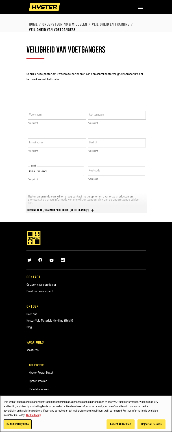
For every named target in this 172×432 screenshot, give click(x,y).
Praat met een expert (39, 291)
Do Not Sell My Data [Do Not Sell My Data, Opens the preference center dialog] (17, 425)
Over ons (31, 314)
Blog (29, 327)
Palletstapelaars (39, 389)
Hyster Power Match (41, 372)
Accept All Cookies (120, 425)
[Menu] (140, 7)
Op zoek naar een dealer (41, 284)
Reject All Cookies (151, 425)
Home (33, 24)
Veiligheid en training (111, 24)
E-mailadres (36, 142)
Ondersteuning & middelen (64, 24)
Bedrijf (93, 142)
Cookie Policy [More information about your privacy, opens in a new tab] (33, 416)
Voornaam (35, 114)
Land (33, 165)
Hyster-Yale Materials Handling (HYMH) (49, 320)
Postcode (94, 170)
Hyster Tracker (38, 381)
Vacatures (32, 350)
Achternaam (96, 114)
